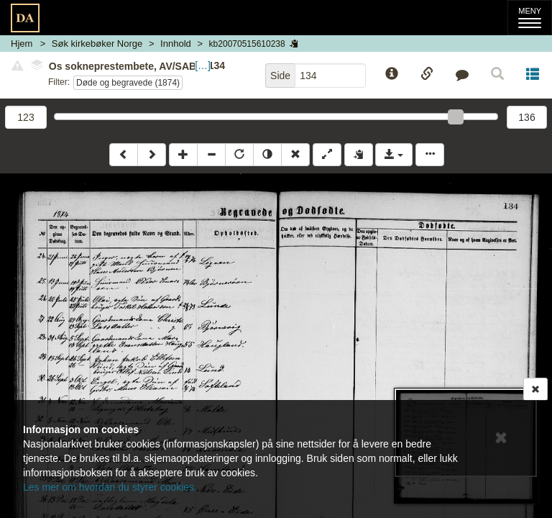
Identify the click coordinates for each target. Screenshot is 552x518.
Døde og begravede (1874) (128, 83)
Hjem (21, 43)
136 (526, 117)
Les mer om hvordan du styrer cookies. (110, 487)
